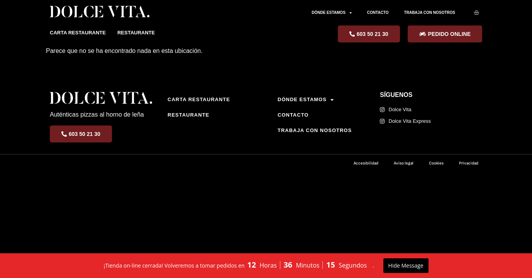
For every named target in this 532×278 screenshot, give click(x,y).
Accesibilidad (366, 163)
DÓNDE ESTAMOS (332, 13)
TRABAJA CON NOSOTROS (429, 12)
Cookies (436, 163)
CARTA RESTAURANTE (78, 33)
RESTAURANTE (136, 33)
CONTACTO (378, 12)
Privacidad (468, 163)
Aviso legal (403, 163)
